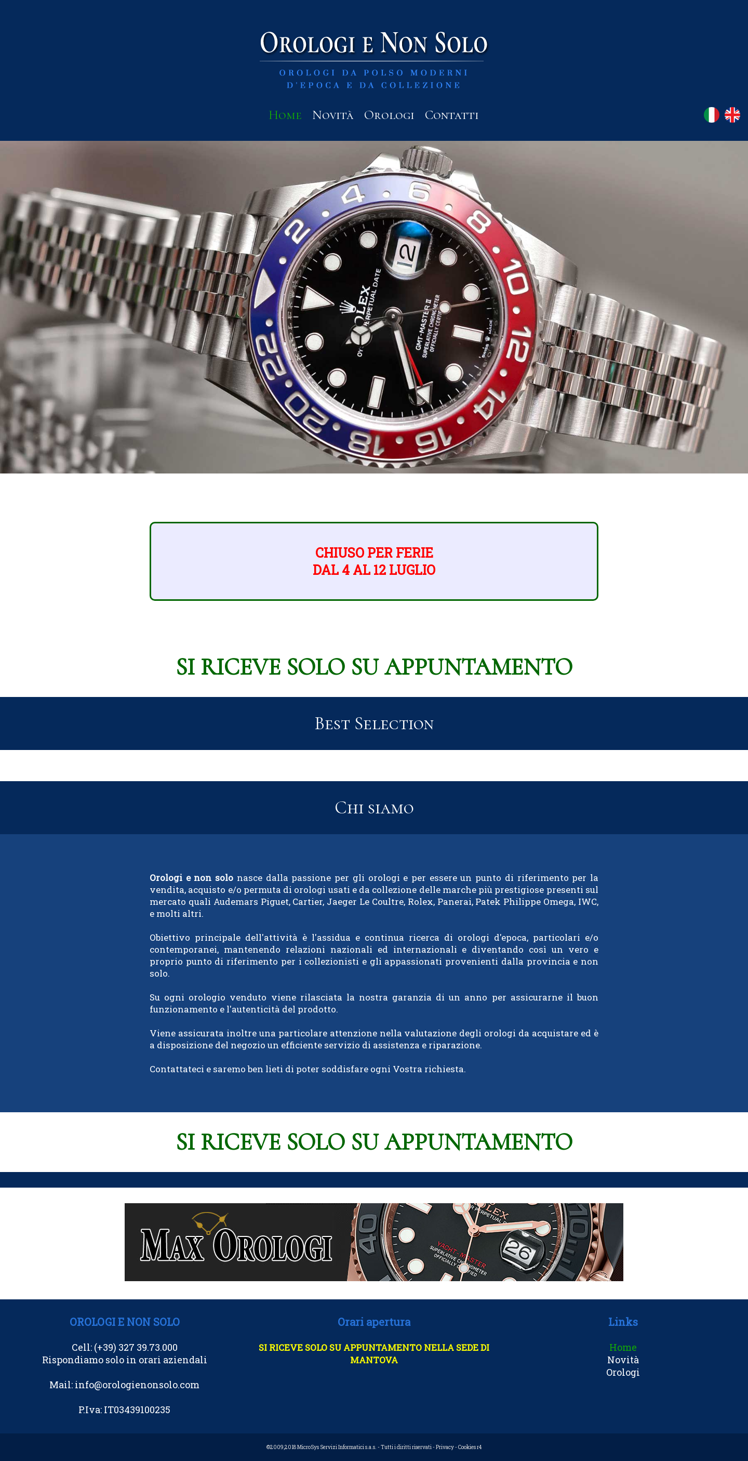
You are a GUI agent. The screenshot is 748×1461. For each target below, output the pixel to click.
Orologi (389, 115)
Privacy (445, 1447)
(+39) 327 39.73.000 (136, 1347)
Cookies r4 (470, 1447)
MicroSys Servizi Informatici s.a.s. (337, 1447)
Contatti (452, 115)
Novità (333, 115)
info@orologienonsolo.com (137, 1384)
